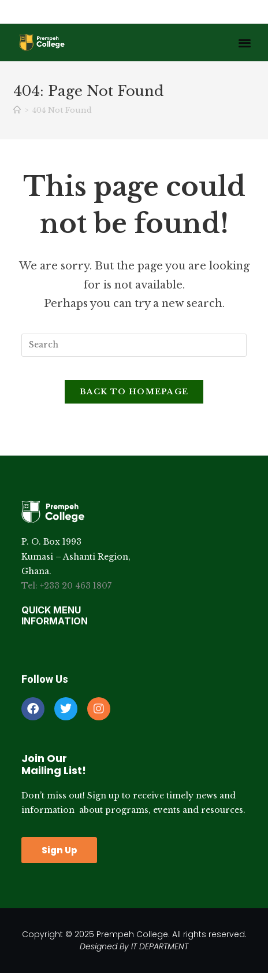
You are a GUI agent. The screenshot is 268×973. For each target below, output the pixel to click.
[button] (244, 42)
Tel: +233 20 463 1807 (66, 585)
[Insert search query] (134, 345)
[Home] (17, 110)
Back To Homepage (134, 392)
